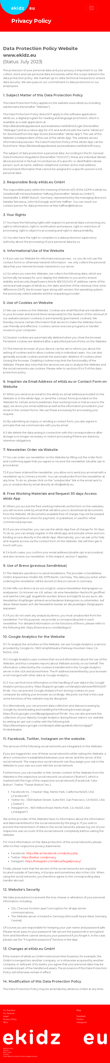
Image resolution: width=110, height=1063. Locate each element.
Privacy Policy (9, 1019)
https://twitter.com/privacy (39, 857)
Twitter (80, 1019)
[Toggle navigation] (91, 8)
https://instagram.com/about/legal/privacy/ (53, 861)
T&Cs (5, 1022)
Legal (6, 1016)
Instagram (81, 1022)
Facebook (81, 1016)
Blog (78, 1010)
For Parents (8, 1013)
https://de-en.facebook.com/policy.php (52, 853)
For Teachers (9, 1010)
